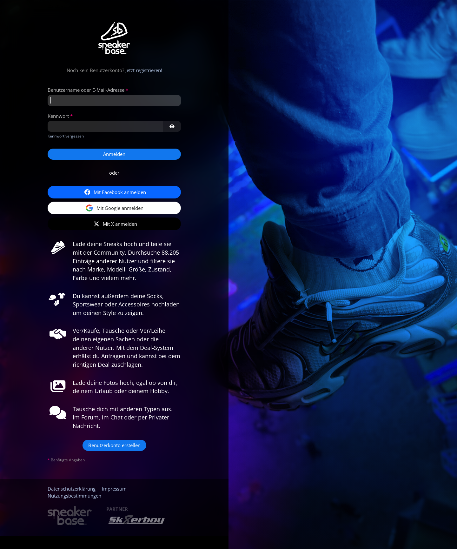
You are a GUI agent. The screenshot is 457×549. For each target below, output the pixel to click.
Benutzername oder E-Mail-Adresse (86, 90)
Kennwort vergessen (66, 136)
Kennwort (58, 116)
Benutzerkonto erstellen (114, 445)
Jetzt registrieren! (143, 70)
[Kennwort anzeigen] (172, 126)
